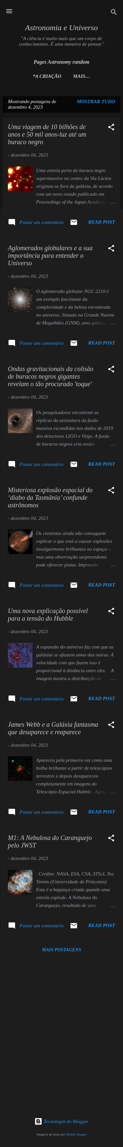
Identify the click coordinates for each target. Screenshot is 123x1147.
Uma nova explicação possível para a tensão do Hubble (48, 614)
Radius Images (76, 1134)
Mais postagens (61, 949)
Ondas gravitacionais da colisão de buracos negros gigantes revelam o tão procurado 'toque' (50, 376)
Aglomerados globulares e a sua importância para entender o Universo (50, 255)
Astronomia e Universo (61, 27)
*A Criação (47, 76)
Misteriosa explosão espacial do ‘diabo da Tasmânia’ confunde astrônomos (50, 497)
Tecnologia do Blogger (61, 1121)
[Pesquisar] (114, 13)
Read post (101, 222)
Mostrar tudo (96, 101)
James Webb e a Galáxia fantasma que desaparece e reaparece (53, 728)
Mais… (82, 76)
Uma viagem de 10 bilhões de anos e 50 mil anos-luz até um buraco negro (47, 134)
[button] (111, 128)
